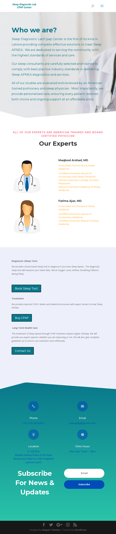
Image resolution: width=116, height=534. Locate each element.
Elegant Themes (51, 529)
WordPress (81, 529)
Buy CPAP (22, 318)
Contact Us (23, 351)
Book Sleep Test (26, 288)
